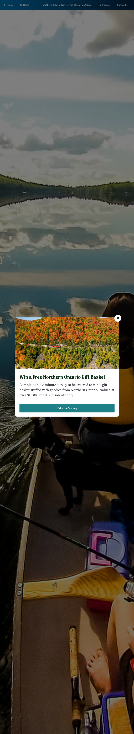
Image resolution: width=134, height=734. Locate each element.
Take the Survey (67, 408)
